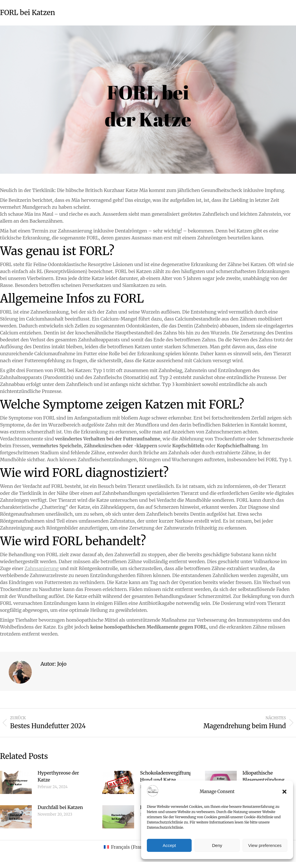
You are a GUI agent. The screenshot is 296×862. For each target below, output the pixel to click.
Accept (169, 845)
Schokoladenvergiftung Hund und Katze (166, 776)
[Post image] (16, 782)
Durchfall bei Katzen (60, 807)
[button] (284, 792)
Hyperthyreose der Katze (58, 776)
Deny (217, 845)
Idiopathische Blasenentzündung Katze (263, 780)
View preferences (265, 845)
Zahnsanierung (42, 568)
